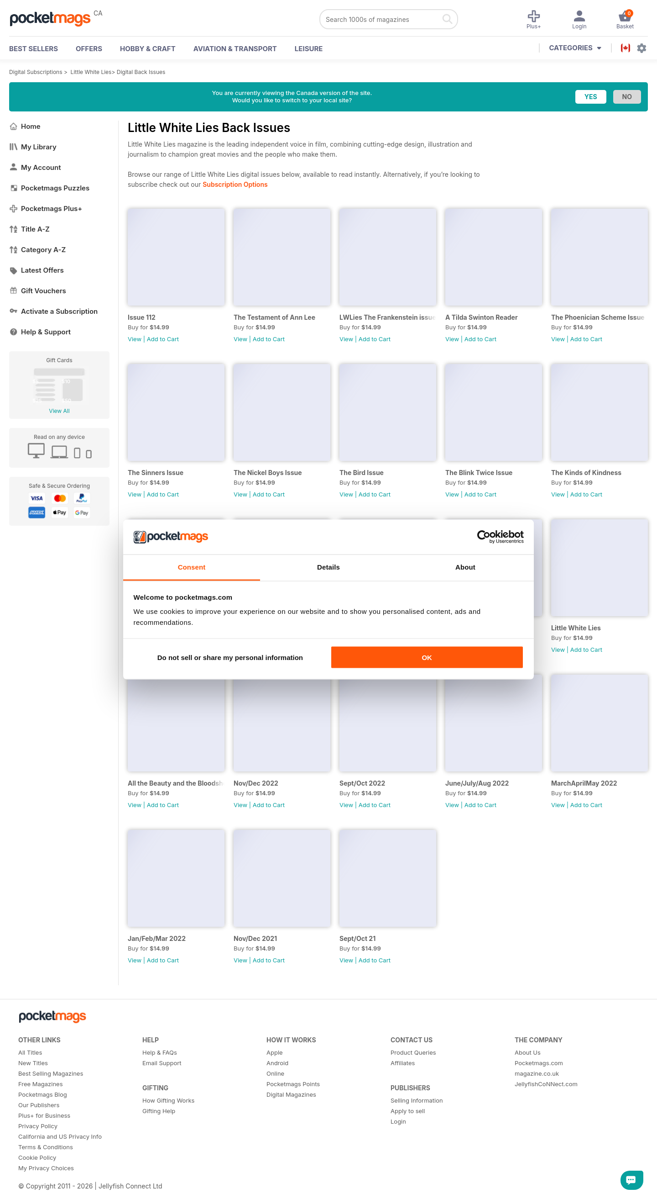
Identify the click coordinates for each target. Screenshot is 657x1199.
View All (59, 410)
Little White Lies (91, 72)
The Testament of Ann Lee (274, 317)
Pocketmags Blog (42, 1094)
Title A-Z (29, 229)
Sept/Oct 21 (357, 938)
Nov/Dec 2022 (256, 783)
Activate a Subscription (53, 311)
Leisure (309, 48)
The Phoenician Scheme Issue (598, 317)
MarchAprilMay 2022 (584, 783)
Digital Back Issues (141, 72)
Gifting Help (158, 1110)
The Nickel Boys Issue (268, 472)
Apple (274, 1052)
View (134, 339)
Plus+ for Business (44, 1115)
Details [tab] (328, 567)
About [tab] (465, 567)
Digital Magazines (291, 1094)
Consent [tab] (192, 567)
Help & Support (40, 331)
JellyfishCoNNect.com (546, 1084)
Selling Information (417, 1100)
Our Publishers (38, 1105)
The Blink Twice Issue (478, 472)
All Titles (30, 1052)
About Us (528, 1052)
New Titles (33, 1063)
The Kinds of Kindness (586, 472)
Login (398, 1121)
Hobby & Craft (148, 48)
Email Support (162, 1063)
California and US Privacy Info (60, 1136)
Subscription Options (235, 184)
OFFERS (89, 48)
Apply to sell (408, 1110)
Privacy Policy (37, 1126)
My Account (35, 167)
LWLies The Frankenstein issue (387, 317)
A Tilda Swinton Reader (481, 317)
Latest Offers (36, 270)
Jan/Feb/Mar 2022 (157, 938)
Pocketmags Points (293, 1084)
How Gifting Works (168, 1100)
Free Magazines (40, 1084)
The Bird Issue (361, 472)
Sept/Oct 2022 (362, 783)
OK (427, 657)
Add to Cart (163, 339)
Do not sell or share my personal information (230, 657)
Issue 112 (142, 317)
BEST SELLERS (33, 48)
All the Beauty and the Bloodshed (176, 783)
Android (277, 1063)
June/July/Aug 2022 (477, 783)
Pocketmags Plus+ (45, 208)
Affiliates (403, 1063)
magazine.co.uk (537, 1073)
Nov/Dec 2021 (255, 938)
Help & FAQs (159, 1052)
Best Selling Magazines (50, 1073)
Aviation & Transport (235, 48)
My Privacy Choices (46, 1168)
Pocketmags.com (539, 1063)
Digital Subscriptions (36, 72)
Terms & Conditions (45, 1147)
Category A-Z (37, 249)
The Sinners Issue (155, 472)
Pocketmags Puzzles (49, 188)
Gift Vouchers (37, 290)
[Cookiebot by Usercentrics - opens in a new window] (484, 537)
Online (275, 1073)
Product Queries (413, 1052)
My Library (33, 147)
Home (25, 126)
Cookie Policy (37, 1157)
